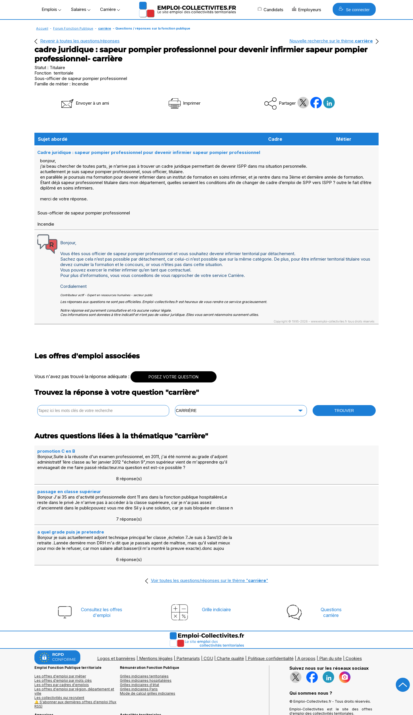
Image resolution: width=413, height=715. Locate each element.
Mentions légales (156, 619)
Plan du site (330, 619)
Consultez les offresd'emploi (101, 573)
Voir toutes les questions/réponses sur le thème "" (209, 541)
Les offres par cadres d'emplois (61, 645)
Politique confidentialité (271, 619)
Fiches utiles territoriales (140, 684)
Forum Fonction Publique (73, 28)
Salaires (80, 9)
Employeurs (306, 9)
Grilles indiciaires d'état (139, 645)
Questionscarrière (331, 573)
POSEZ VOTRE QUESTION (173, 370)
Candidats (270, 9)
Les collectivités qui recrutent (59, 658)
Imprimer (183, 103)
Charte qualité (230, 619)
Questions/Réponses (138, 688)
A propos (306, 619)
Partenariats (188, 619)
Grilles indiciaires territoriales (144, 636)
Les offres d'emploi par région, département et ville (74, 651)
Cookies (354, 619)
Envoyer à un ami (84, 103)
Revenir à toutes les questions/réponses (80, 41)
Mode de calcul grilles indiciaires (147, 654)
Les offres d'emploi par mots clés (63, 641)
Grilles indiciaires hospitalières (146, 641)
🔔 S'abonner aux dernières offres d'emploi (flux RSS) (75, 664)
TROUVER (344, 404)
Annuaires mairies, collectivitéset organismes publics (60, 686)
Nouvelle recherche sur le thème (331, 41)
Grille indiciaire (216, 570)
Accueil (42, 28)
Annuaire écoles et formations (59, 692)
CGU (208, 619)
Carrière (110, 9)
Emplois (51, 9)
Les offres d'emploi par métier (60, 636)
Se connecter (354, 9)
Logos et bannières (116, 619)
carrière (104, 28)
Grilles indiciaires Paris (139, 649)
